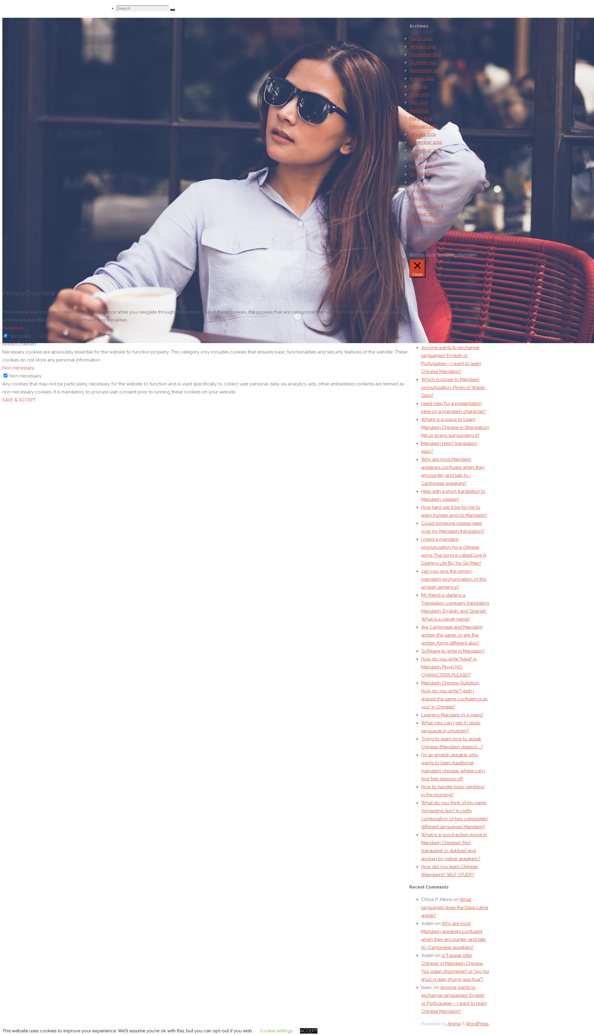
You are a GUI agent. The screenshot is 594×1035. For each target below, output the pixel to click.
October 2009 (424, 214)
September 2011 (426, 70)
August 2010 (422, 174)
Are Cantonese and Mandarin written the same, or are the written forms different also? (452, 642)
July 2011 (418, 86)
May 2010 (419, 198)
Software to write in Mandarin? (453, 658)
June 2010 (419, 190)
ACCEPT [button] (308, 1031)
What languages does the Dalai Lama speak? (454, 914)
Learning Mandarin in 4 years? (452, 722)
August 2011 (421, 78)
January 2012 (422, 46)
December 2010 (425, 142)
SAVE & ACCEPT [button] (19, 402)
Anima (453, 1031)
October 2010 (423, 158)
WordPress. (477, 1031)
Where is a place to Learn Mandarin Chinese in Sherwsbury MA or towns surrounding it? (455, 434)
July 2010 (418, 182)
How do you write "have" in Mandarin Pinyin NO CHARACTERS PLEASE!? (449, 674)
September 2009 (427, 222)
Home (415, 234)
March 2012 (421, 38)
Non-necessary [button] (18, 370)
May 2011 (418, 102)
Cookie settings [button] (276, 1031)
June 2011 (419, 94)
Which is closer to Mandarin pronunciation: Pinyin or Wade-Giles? (453, 394)
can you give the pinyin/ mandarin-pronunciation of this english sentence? (453, 586)
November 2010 (425, 150)
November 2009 (426, 206)
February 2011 (423, 126)
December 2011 (425, 54)
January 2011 (422, 134)
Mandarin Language (430, 242)
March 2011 (420, 118)
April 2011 (419, 110)
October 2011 (423, 62)
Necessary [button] (13, 330)
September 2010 (426, 166)
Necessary (20, 338)
